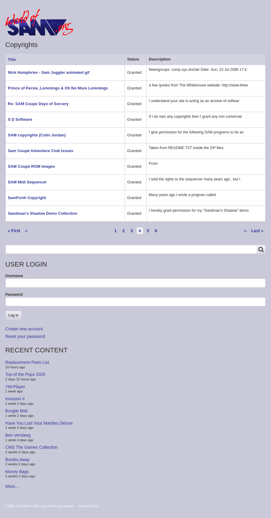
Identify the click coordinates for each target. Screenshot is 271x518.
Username (14, 276)
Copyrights (195, 27)
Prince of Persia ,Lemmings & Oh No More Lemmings (58, 88)
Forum (106, 27)
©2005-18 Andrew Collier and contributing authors (39, 506)
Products (135, 27)
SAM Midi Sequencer (27, 182)
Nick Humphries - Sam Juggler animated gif (48, 72)
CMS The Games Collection (31, 447)
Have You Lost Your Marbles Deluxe (39, 423)
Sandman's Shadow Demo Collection (42, 213)
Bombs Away (17, 459)
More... (12, 486)
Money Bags (17, 471)
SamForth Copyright (27, 197)
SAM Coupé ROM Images (31, 166)
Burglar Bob (16, 410)
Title (14, 59)
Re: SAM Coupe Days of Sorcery (38, 103)
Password (14, 294)
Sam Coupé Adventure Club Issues (40, 150)
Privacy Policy (88, 506)
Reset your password (25, 336)
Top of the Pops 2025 (25, 374)
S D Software (20, 119)
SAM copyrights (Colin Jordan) (37, 135)
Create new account (24, 328)
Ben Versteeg (18, 435)
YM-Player (15, 386)
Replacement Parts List (27, 362)
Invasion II (15, 398)
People (164, 27)
